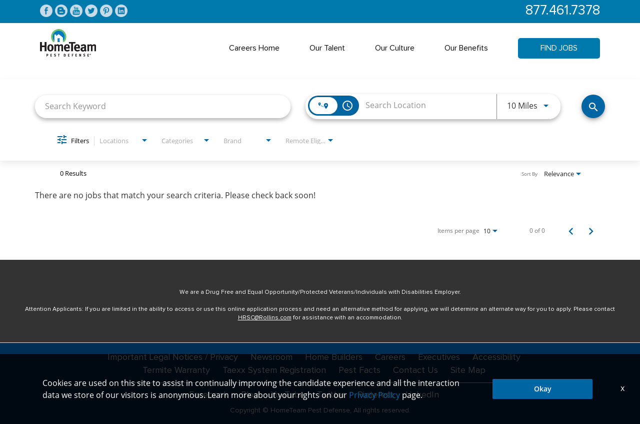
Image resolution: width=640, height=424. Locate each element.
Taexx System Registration (274, 370)
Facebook (208, 394)
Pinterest (376, 394)
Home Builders (333, 357)
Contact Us (415, 370)
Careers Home (254, 48)
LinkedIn (422, 394)
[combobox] (162, 106)
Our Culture (394, 48)
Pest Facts (359, 370)
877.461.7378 (563, 11)
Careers (390, 357)
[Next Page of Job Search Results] (591, 231)
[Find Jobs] (593, 106)
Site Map (468, 370)
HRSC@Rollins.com (265, 318)
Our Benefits (466, 48)
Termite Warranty (176, 370)
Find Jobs (559, 48)
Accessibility (496, 357)
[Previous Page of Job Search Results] (571, 231)
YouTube (287, 394)
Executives (439, 357)
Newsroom (271, 357)
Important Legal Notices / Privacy (173, 357)
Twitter (331, 394)
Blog (249, 394)
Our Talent (327, 48)
